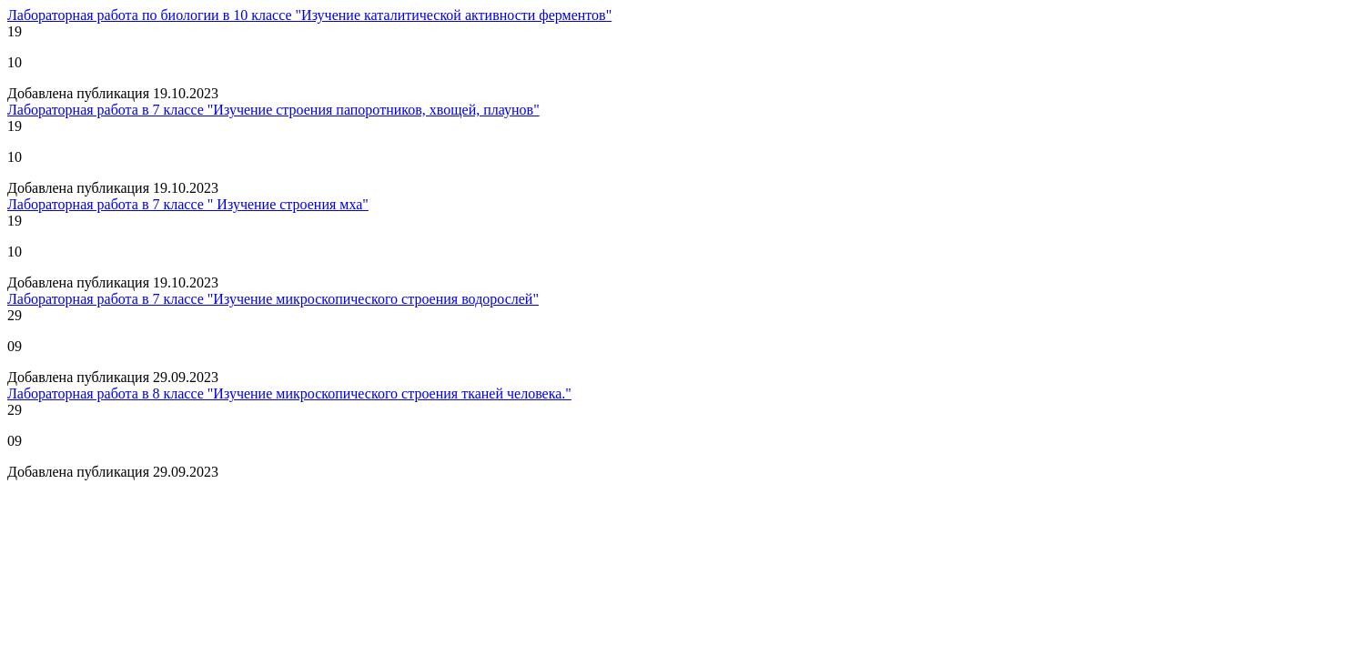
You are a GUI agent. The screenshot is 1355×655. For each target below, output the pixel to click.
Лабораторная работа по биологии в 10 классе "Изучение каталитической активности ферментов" (309, 15)
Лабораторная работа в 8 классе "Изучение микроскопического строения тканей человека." (289, 393)
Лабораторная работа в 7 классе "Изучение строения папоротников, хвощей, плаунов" (273, 109)
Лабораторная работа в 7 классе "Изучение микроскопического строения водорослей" (273, 299)
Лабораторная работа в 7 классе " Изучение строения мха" (188, 204)
